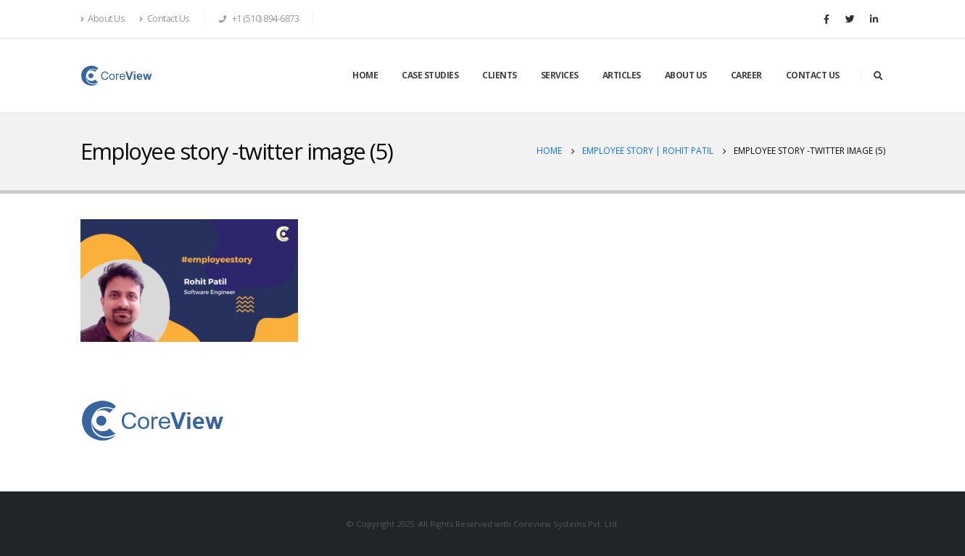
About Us (102, 18)
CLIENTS (499, 75)
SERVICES (560, 75)
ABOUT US (686, 75)
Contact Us (164, 18)
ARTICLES (621, 75)
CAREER (746, 75)
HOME (365, 75)
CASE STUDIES (430, 75)
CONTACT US (813, 75)
